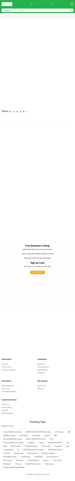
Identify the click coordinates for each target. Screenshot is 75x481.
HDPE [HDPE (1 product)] (12, 447)
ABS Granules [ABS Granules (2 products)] (32, 436)
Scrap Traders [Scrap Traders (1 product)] (7, 465)
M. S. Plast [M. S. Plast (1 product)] (26, 454)
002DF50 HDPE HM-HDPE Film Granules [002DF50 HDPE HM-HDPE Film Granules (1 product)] (40, 432)
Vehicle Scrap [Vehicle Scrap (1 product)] (64, 465)
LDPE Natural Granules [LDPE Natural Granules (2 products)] (10, 454)
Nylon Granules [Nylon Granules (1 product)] (53, 454)
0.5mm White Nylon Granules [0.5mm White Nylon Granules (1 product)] (12, 432)
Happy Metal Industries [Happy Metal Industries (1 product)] (58, 443)
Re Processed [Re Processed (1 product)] (24, 462)
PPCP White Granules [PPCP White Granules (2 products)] (29, 458)
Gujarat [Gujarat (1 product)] (43, 443)
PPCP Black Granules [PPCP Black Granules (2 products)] (10, 458)
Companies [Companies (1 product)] (33, 443)
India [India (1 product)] (16, 450)
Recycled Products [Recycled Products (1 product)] (9, 462)
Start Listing (37, 272)
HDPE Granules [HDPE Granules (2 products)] (23, 447)
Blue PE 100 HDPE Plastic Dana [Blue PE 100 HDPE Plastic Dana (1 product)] (38, 439)
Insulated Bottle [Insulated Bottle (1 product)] (27, 450)
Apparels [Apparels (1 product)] (56, 436)
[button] (31, 4)
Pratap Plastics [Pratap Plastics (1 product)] (45, 458)
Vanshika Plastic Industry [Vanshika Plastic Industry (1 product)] (47, 465)
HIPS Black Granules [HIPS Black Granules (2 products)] (39, 447)
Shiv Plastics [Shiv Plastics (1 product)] (21, 465)
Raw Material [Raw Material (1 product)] (59, 458)
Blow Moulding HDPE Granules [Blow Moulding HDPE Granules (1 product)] (13, 439)
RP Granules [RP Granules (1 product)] (38, 462)
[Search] (71, 10)
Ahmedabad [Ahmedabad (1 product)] (45, 436)
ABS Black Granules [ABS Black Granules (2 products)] (17, 436)
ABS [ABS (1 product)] (4, 436)
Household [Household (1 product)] (6, 450)
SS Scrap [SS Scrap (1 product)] (32, 465)
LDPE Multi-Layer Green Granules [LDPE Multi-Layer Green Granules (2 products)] (55, 450)
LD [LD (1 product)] (38, 450)
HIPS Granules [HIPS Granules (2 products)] (55, 447)
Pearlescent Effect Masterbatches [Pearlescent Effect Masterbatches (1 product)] (14, 469)
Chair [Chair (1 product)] (54, 439)
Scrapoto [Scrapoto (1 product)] (65, 462)
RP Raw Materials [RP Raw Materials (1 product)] (52, 462)
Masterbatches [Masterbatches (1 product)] (39, 454)
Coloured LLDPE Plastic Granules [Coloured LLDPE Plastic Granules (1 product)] (14, 443)
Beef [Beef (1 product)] (65, 436)
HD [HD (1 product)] (4, 447)
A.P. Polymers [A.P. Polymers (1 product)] (61, 432)
